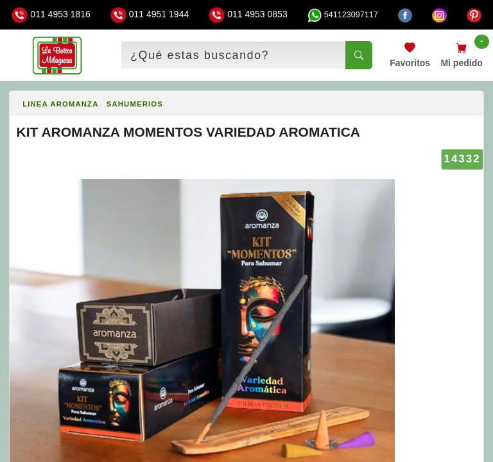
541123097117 (342, 14)
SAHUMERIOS (135, 104)
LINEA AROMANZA (60, 104)
